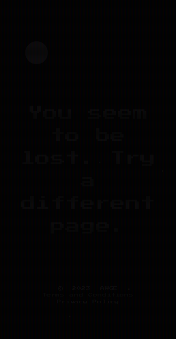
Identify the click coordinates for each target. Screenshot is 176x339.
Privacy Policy (88, 301)
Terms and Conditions (88, 294)
